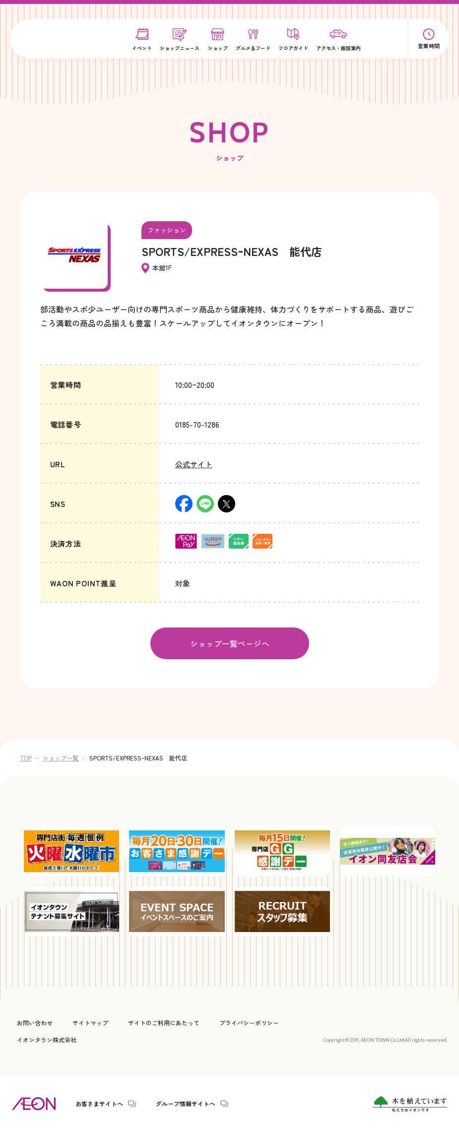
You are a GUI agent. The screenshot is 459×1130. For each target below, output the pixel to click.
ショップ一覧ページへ (229, 643)
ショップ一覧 (60, 757)
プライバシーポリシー (249, 1021)
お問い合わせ (35, 1021)
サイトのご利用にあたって (163, 1021)
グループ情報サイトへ (185, 1102)
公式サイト (193, 464)
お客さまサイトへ (99, 1102)
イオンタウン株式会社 (46, 1038)
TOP (26, 757)
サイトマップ (90, 1021)
